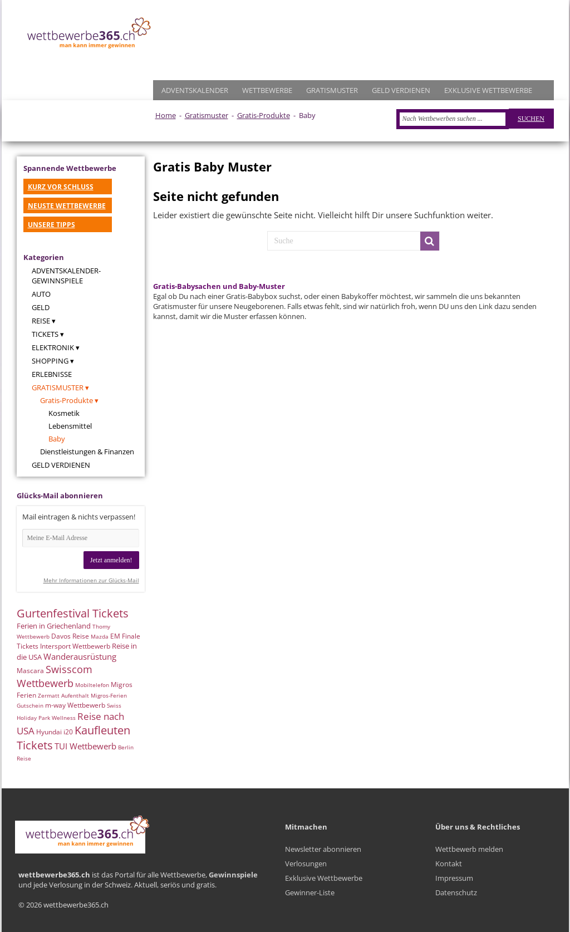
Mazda (100, 636)
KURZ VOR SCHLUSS (61, 187)
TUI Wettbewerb (85, 746)
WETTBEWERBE (267, 90)
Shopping (50, 361)
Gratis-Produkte (263, 115)
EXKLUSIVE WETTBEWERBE (488, 90)
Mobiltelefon (92, 685)
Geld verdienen (61, 465)
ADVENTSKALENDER (194, 90)
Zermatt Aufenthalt (63, 695)
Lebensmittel (70, 426)
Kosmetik (64, 413)
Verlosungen (306, 864)
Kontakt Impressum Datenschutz (456, 878)
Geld (41, 307)
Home (165, 115)
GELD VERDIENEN (401, 90)
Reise (41, 321)
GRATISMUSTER (332, 90)
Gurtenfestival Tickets (73, 613)
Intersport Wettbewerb (75, 646)
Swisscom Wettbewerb (54, 676)
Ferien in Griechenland (54, 626)
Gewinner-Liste (310, 892)
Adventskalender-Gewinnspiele (66, 276)
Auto (41, 294)
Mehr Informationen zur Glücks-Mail (91, 580)
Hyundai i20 (54, 732)
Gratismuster (206, 115)
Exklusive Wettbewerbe (323, 878)
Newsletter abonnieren (323, 849)
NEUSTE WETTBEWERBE (67, 205)
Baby (56, 439)
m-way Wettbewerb (75, 705)
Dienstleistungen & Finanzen (87, 452)
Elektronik (53, 347)
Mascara (30, 670)
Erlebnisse (52, 374)
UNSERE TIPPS (51, 224)
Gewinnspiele (233, 875)
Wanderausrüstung (79, 656)
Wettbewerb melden (469, 849)
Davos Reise (70, 636)
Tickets (45, 334)
